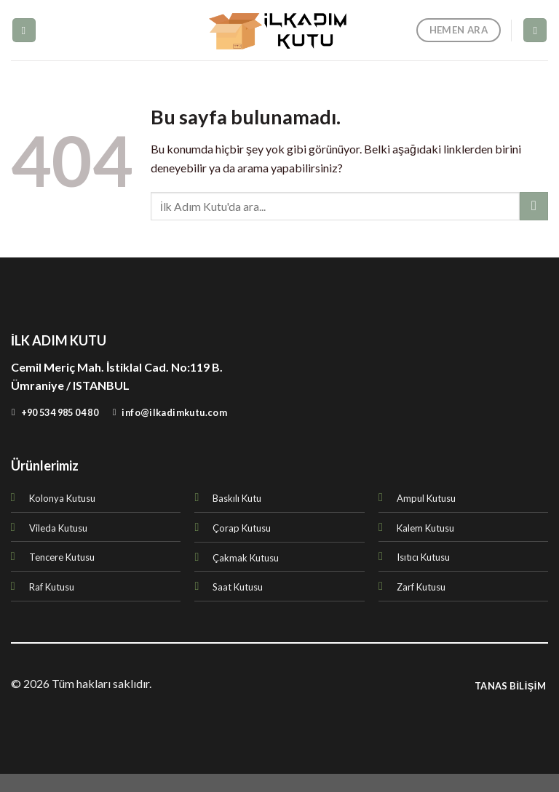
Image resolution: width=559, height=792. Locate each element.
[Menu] (24, 30)
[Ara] (535, 30)
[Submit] (534, 206)
